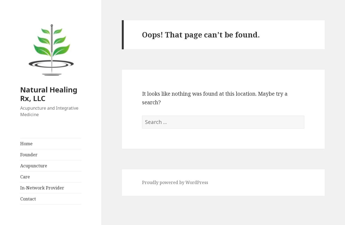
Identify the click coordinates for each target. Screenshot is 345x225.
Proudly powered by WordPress (175, 182)
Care (25, 177)
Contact (28, 199)
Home (26, 144)
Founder (28, 155)
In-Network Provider (42, 188)
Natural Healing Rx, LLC (48, 94)
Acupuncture (33, 166)
